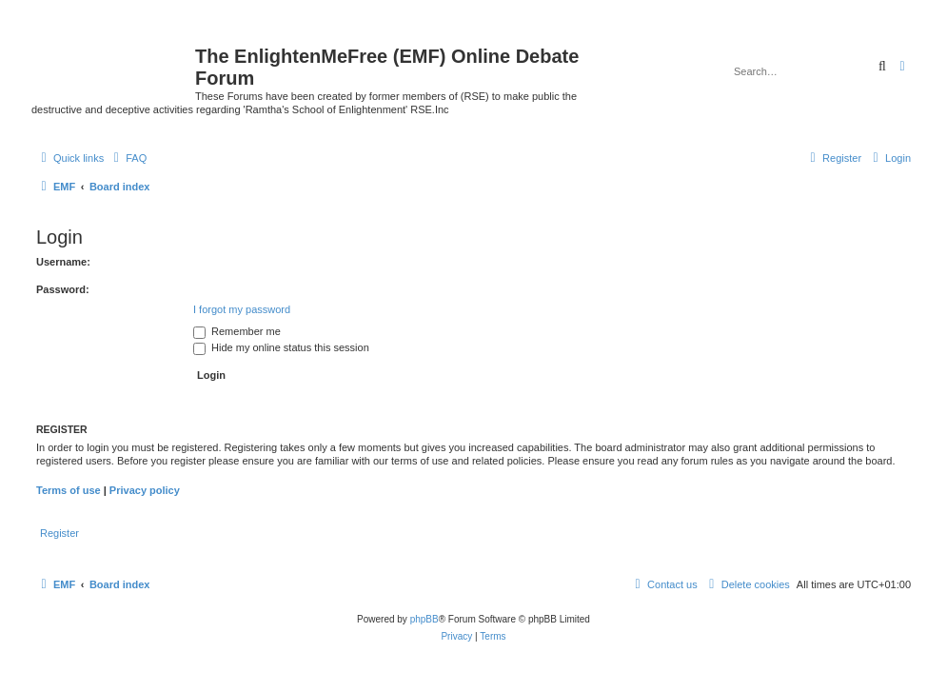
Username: (63, 261)
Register (59, 533)
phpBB (424, 619)
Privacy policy (144, 490)
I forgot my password (241, 309)
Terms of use (68, 490)
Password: (62, 289)
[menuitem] (128, 158)
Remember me (237, 331)
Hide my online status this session (281, 347)
